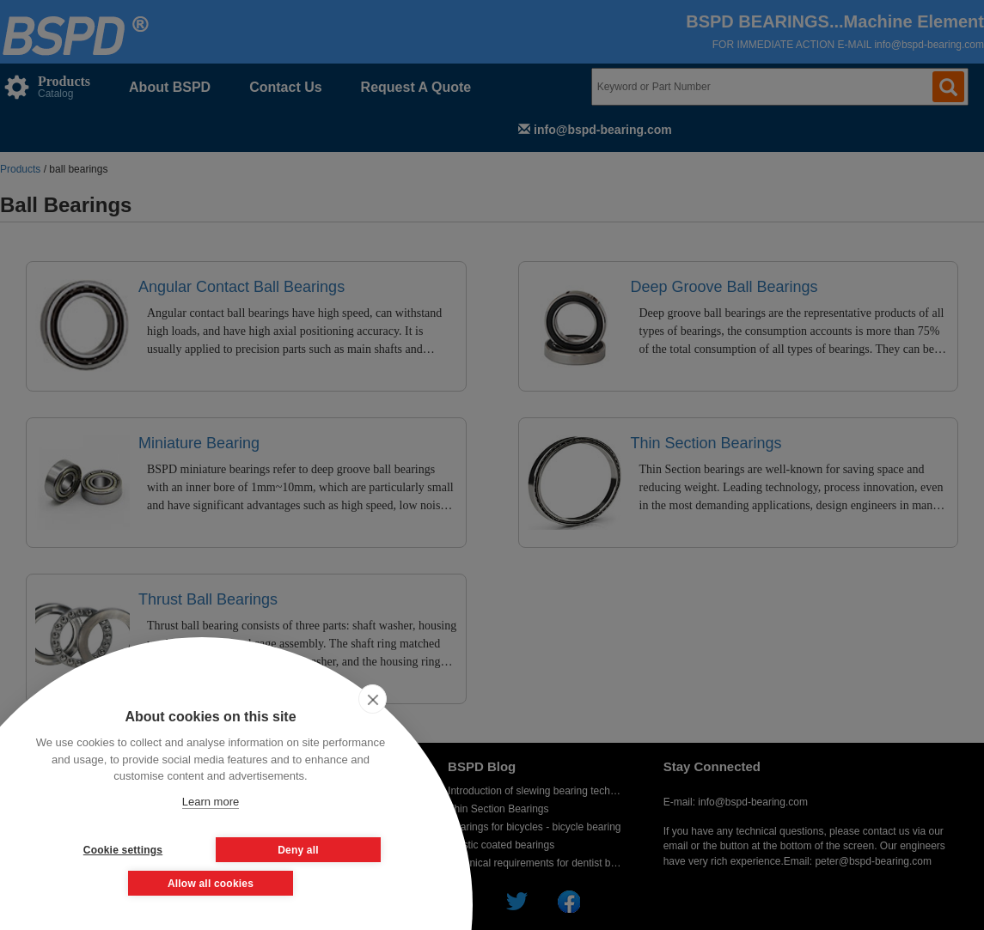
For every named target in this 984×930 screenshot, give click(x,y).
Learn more (210, 801)
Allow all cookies (211, 884)
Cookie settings (122, 850)
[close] (372, 699)
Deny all (298, 850)
